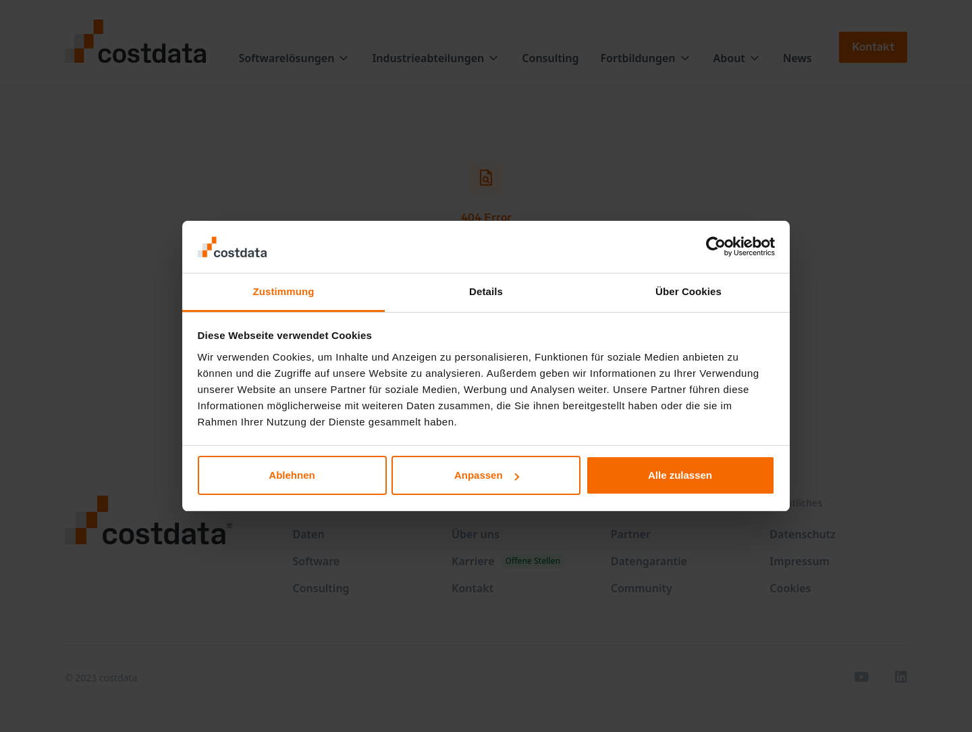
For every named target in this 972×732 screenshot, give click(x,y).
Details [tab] (486, 291)
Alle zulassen (680, 475)
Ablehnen (292, 475)
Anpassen (486, 475)
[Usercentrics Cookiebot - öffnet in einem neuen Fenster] (716, 246)
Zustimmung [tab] (284, 291)
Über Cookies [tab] (688, 291)
